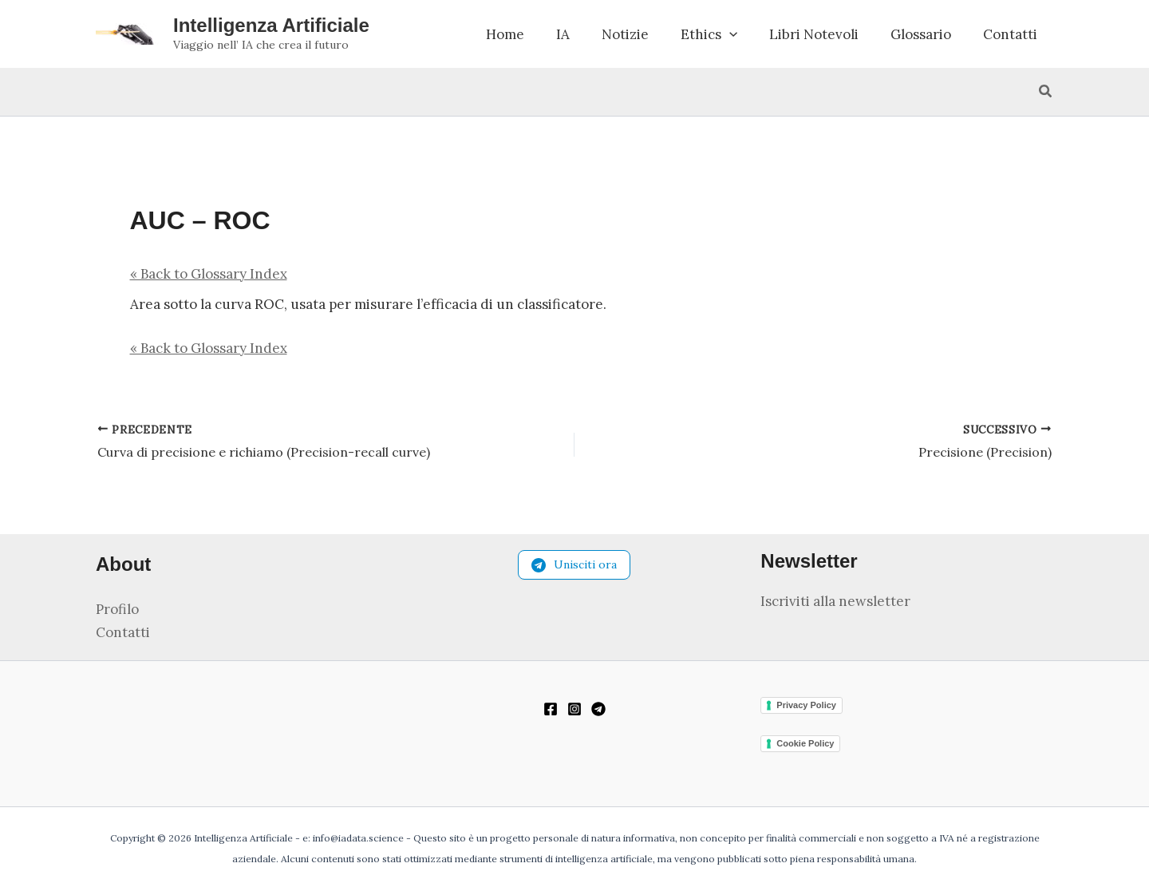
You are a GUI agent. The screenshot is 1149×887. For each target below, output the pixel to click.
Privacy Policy (806, 705)
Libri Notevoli (814, 40)
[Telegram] (598, 710)
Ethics (709, 40)
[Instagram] (574, 710)
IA (563, 40)
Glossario (920, 40)
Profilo (117, 611)
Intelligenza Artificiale (271, 31)
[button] (729, 40)
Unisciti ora (574, 566)
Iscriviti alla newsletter (835, 603)
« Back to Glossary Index (208, 286)
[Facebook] (550, 710)
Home (505, 40)
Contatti (1010, 40)
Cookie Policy (805, 743)
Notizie (625, 40)
